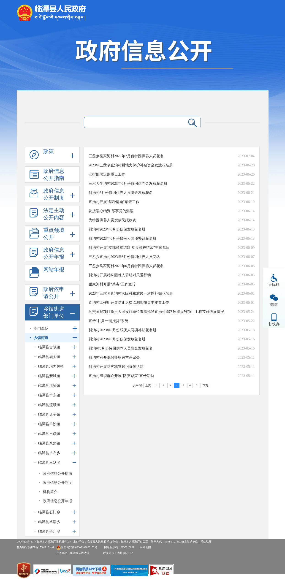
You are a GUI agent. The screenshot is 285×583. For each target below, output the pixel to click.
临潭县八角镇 (49, 443)
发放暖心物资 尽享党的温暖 (111, 211)
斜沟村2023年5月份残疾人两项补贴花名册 (122, 330)
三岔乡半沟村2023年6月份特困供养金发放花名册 (128, 183)
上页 (148, 385)
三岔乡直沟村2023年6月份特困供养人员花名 (124, 257)
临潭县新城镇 (49, 376)
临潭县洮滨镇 (49, 386)
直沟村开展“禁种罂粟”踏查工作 (114, 202)
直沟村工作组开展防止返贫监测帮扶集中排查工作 (129, 302)
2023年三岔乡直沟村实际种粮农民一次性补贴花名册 (131, 293)
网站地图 (145, 547)
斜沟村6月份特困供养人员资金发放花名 (121, 193)
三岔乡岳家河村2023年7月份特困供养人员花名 (126, 156)
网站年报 (53, 269)
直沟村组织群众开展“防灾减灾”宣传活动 (121, 376)
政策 (48, 151)
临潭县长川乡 (49, 531)
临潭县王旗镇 (49, 434)
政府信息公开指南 (53, 174)
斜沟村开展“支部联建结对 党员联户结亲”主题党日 (129, 247)
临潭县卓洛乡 (49, 522)
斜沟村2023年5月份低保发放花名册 (117, 339)
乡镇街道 (41, 338)
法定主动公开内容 (53, 214)
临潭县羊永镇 (49, 395)
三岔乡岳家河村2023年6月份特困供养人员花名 (126, 266)
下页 (205, 385)
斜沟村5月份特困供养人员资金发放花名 (121, 348)
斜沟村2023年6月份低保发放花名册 (117, 229)
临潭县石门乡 (49, 512)
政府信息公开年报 (53, 253)
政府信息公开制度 (53, 194)
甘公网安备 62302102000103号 (76, 547)
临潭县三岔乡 (49, 462)
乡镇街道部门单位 (53, 312)
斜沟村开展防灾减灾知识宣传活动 (116, 367)
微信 (274, 304)
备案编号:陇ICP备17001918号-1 (35, 547)
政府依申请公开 (53, 292)
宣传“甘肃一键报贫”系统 (108, 321)
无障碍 (274, 285)
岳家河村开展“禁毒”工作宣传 (112, 284)
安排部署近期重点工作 (107, 174)
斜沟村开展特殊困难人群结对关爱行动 (120, 275)
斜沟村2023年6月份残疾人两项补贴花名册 (122, 238)
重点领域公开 (53, 233)
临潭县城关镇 (49, 357)
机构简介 (50, 492)
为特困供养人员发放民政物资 (112, 220)
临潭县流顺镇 (49, 405)
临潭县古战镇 (49, 347)
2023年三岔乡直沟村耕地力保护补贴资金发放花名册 (131, 165)
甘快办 (274, 324)
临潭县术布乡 (49, 453)
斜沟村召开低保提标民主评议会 (114, 357)
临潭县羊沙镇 (49, 424)
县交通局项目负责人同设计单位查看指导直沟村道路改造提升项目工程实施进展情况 (156, 312)
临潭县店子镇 (49, 414)
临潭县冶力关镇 (51, 366)
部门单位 (41, 329)
